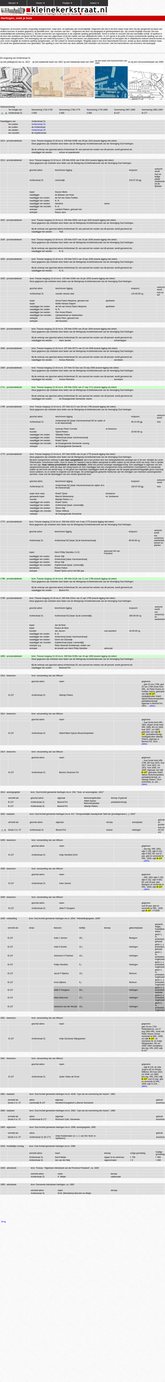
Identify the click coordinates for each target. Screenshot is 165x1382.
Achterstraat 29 (38, 130)
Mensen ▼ (13, 3)
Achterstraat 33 (38, 124)
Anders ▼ (94, 3)
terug (3, 1221)
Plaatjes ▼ (68, 3)
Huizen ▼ (40, 3)
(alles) (152, 706)
